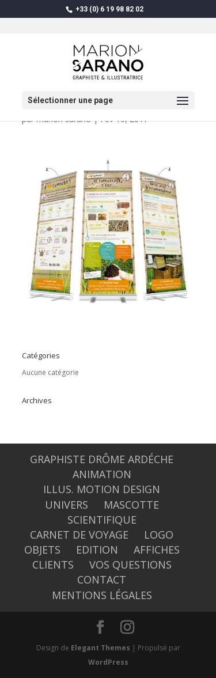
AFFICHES (157, 549)
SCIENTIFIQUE (102, 520)
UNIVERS (66, 505)
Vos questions (130, 564)
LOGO (158, 534)
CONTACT (101, 579)
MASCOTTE (131, 505)
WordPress (108, 662)
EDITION (97, 549)
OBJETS (42, 549)
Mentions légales (102, 595)
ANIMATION (102, 474)
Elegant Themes (100, 648)
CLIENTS (53, 564)
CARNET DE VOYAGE (79, 534)
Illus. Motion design (101, 489)
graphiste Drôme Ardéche (101, 459)
